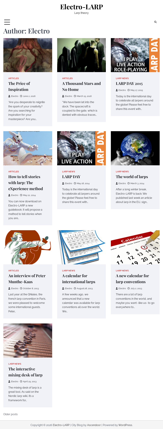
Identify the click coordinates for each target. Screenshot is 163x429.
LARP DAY (71, 176)
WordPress (125, 424)
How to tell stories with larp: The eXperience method (25, 182)
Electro (13, 96)
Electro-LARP (81, 6)
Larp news (122, 78)
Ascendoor (94, 424)
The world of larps (132, 176)
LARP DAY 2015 (129, 83)
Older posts (10, 413)
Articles (13, 78)
